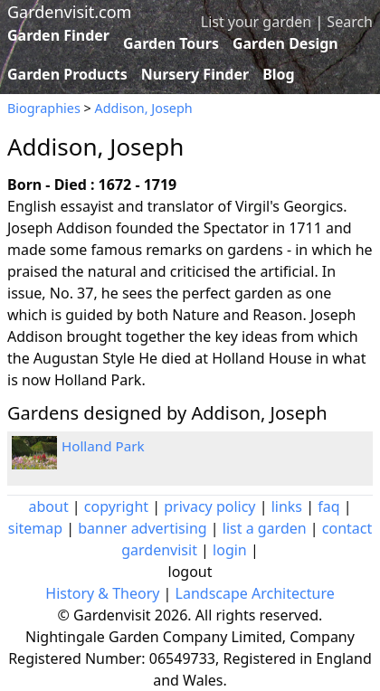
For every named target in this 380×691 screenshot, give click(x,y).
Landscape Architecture (255, 593)
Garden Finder (58, 35)
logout (190, 572)
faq (328, 506)
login (230, 550)
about (49, 506)
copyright (116, 506)
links (286, 506)
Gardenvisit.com (69, 12)
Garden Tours (171, 43)
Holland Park (103, 446)
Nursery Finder (195, 74)
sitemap (35, 528)
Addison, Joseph (144, 108)
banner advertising (142, 528)
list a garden (265, 528)
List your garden (256, 22)
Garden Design (285, 43)
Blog (278, 74)
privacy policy (209, 506)
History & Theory (102, 593)
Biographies (44, 108)
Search (350, 22)
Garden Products (67, 74)
